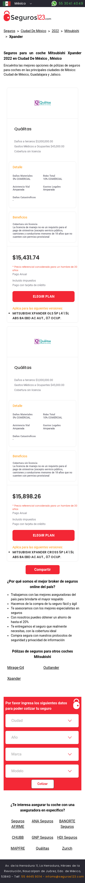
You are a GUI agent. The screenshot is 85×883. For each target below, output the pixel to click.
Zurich (67, 848)
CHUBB (18, 837)
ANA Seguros (42, 821)
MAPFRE (18, 848)
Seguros (9, 31)
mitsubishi (71, 31)
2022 (55, 31)
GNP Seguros (42, 837)
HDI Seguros (67, 837)
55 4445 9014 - (33, 876)
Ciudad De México (33, 31)
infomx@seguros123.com (65, 876)
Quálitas (42, 848)
